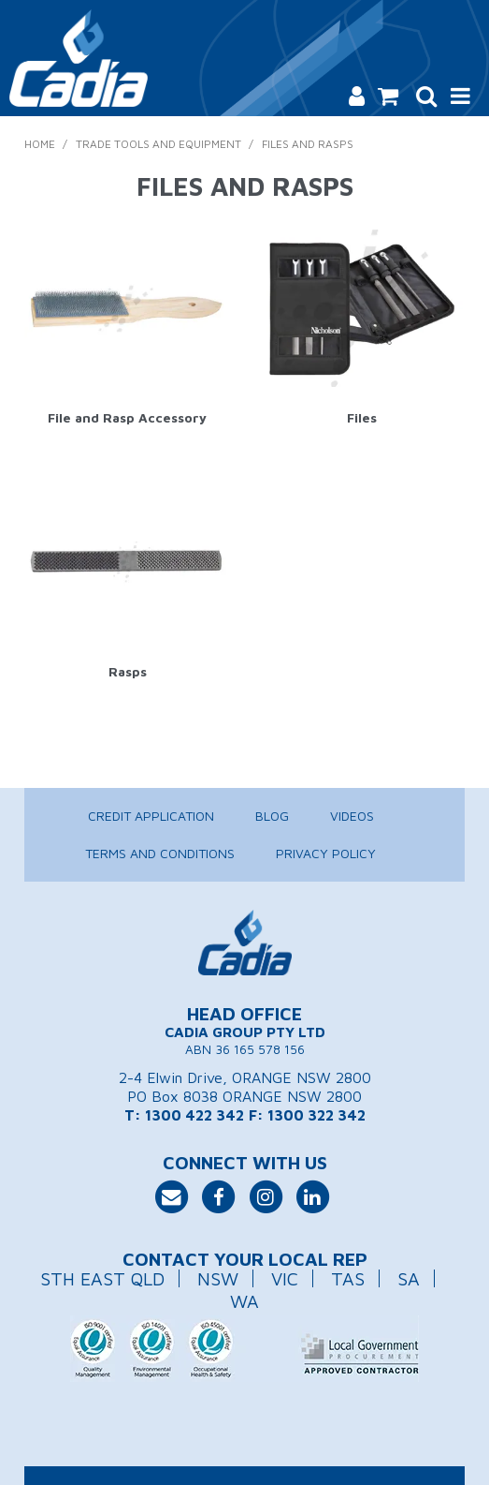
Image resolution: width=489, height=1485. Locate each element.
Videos (352, 816)
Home (39, 144)
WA (244, 1301)
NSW (217, 1278)
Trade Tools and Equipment (158, 144)
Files (362, 417)
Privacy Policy (326, 853)
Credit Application (151, 816)
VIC (284, 1278)
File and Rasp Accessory (127, 417)
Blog (272, 816)
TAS (348, 1278)
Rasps (127, 671)
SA (408, 1278)
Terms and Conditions (160, 853)
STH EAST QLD (102, 1278)
